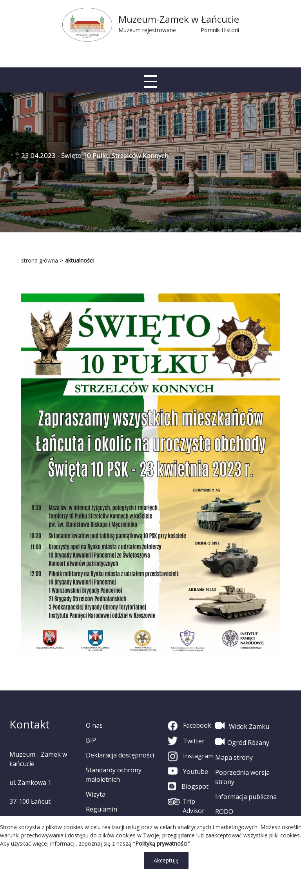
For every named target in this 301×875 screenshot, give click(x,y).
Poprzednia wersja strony (242, 777)
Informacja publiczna (246, 796)
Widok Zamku (242, 726)
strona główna (39, 260)
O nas (94, 725)
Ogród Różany (242, 742)
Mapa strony (234, 757)
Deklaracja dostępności (120, 755)
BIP (91, 740)
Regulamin (101, 809)
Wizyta (95, 794)
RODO (224, 811)
